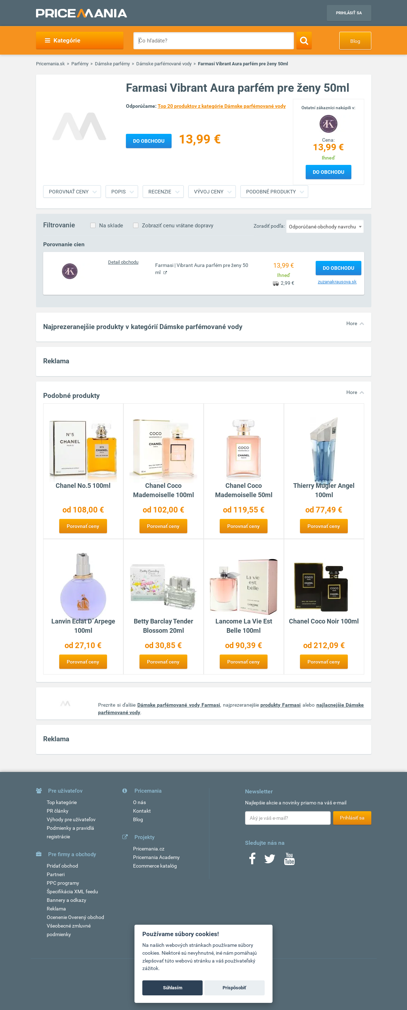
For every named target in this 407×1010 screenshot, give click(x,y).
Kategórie (62, 40)
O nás (139, 802)
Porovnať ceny (68, 192)
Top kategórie (62, 802)
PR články (57, 811)
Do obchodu (328, 172)
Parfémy (79, 63)
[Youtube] (289, 861)
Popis (118, 192)
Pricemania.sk (50, 63)
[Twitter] (269, 861)
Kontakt (142, 811)
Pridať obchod (62, 866)
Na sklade (111, 225)
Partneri (56, 874)
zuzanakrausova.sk (337, 281)
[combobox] (325, 226)
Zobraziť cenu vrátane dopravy (177, 225)
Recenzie (159, 192)
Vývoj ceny (208, 192)
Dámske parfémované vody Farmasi (178, 705)
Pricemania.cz (148, 849)
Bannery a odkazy (66, 900)
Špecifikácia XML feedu (72, 891)
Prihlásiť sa (349, 13)
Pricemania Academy (156, 857)
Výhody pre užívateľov (71, 819)
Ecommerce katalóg (155, 866)
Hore (351, 323)
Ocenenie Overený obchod (75, 917)
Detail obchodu (123, 262)
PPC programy (63, 883)
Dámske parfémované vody (164, 63)
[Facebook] (252, 861)
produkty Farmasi (280, 705)
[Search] (304, 40)
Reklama (56, 908)
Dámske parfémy (112, 63)
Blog (355, 41)
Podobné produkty (271, 192)
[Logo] (328, 123)
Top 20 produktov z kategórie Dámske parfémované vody (222, 106)
